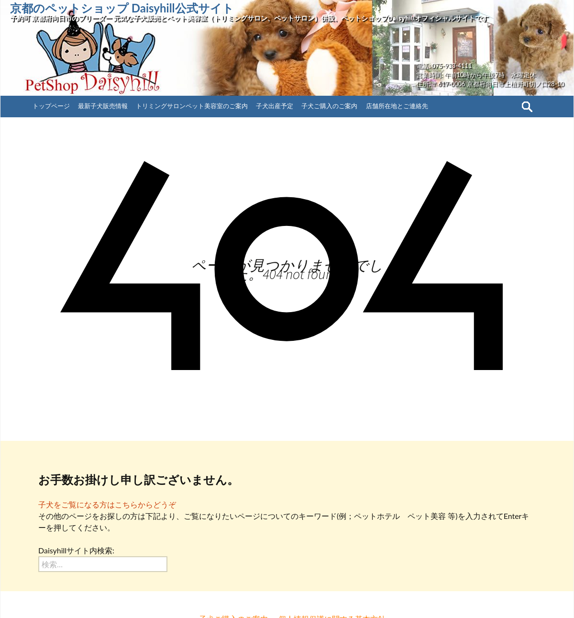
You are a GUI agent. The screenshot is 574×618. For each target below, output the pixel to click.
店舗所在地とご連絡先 (397, 106)
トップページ (51, 106)
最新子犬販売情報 (103, 106)
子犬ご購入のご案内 (329, 106)
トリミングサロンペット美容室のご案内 (192, 106)
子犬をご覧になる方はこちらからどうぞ (107, 504)
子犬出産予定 (274, 106)
